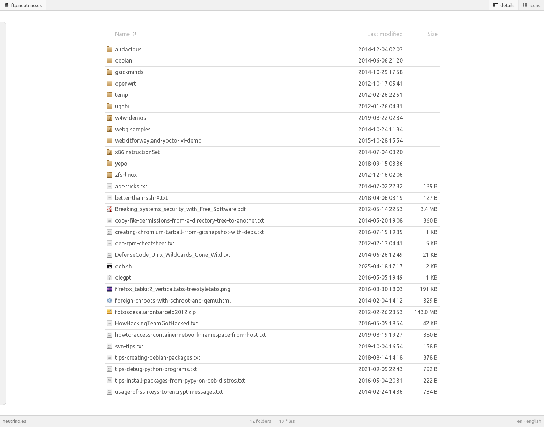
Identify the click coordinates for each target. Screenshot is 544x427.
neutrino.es (15, 421)
